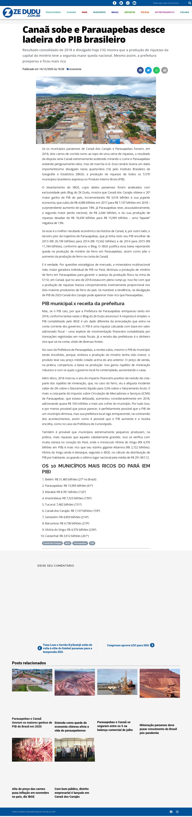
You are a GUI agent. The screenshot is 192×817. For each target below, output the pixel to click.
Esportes (129, 12)
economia (75, 69)
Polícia (145, 12)
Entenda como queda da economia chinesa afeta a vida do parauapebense (72, 726)
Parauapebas (53, 12)
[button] (140, 70)
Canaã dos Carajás (52, 543)
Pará (84, 12)
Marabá (71, 12)
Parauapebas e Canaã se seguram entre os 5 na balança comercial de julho (115, 726)
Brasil (115, 12)
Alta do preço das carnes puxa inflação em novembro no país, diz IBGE (30, 792)
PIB (92, 543)
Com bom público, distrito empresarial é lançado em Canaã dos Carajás (72, 792)
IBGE (67, 543)
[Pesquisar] (190, 3)
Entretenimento (164, 12)
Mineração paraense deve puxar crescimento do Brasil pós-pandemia (158, 729)
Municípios (99, 12)
